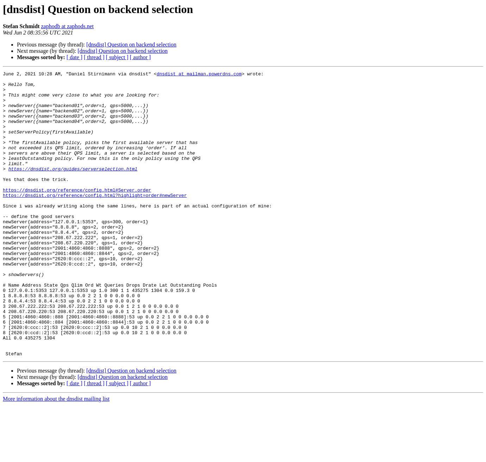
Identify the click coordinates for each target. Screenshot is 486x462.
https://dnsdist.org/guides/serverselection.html (73, 189)
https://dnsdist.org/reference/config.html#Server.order (77, 214)
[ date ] (74, 57)
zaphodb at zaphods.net (67, 26)
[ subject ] (117, 57)
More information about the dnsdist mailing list (56, 456)
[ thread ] (94, 57)
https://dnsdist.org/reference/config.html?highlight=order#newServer (95, 220)
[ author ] (140, 57)
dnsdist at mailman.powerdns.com (199, 74)
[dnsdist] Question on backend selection (131, 45)
